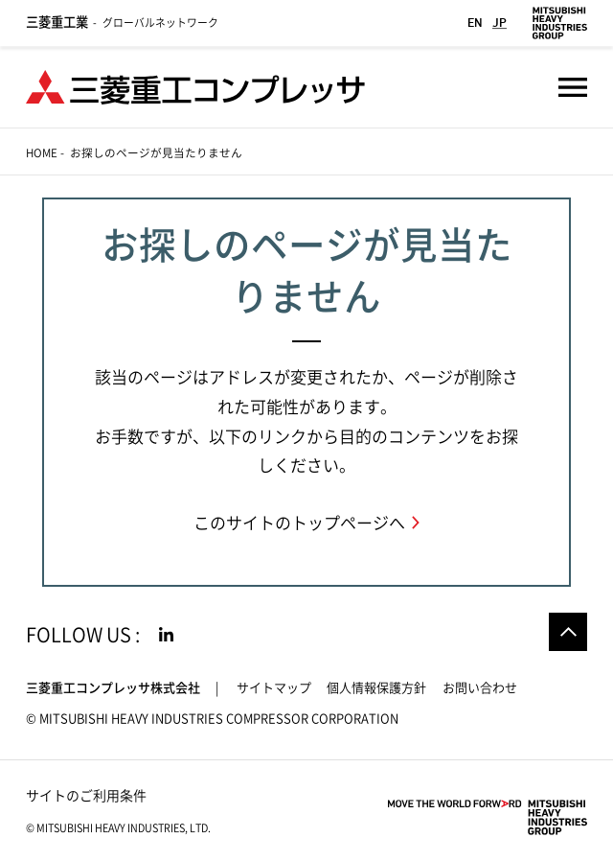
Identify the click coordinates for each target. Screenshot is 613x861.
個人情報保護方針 (376, 688)
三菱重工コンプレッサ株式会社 (113, 688)
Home (41, 153)
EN (475, 22)
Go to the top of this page (568, 632)
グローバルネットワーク (122, 22)
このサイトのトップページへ (299, 523)
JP (499, 22)
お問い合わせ (480, 688)
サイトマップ (274, 688)
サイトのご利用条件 (86, 796)
